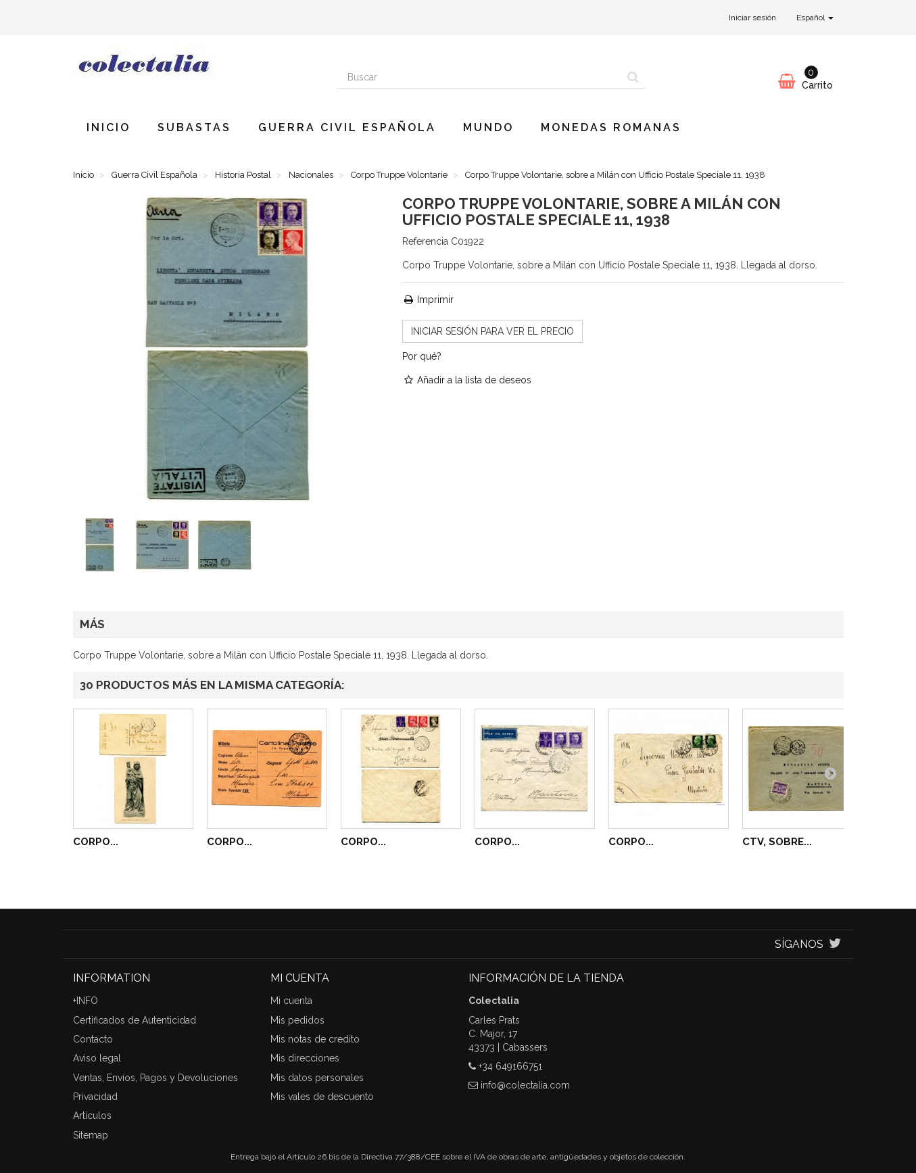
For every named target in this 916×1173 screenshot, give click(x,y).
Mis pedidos (297, 1020)
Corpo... (95, 842)
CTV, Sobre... (777, 842)
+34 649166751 (510, 1066)
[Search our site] (479, 77)
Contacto (93, 1039)
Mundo (488, 127)
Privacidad (95, 1096)
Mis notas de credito (315, 1039)
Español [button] (815, 17)
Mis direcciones (304, 1058)
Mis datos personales (317, 1077)
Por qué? (421, 356)
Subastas (194, 127)
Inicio (108, 127)
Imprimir (428, 299)
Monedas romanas (611, 127)
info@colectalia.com (525, 1085)
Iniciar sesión (752, 17)
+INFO (85, 1000)
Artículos (92, 1115)
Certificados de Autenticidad (134, 1020)
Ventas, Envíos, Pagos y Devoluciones (155, 1077)
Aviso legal (97, 1058)
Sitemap (90, 1135)
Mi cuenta (291, 1000)
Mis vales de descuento (322, 1096)
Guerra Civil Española (347, 127)
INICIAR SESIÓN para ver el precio (492, 331)
